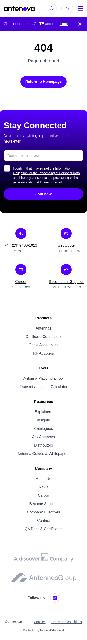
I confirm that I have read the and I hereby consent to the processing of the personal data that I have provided (46, 175)
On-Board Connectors (44, 337)
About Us (43, 479)
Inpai (64, 24)
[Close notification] (79, 23)
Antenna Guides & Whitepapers (43, 454)
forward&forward (52, 630)
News (43, 487)
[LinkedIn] (54, 598)
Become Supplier (43, 504)
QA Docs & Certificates (43, 529)
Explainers (43, 412)
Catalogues (43, 429)
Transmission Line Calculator (44, 387)
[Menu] (81, 8)
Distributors (43, 445)
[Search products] (52, 8)
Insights (43, 420)
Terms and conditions (66, 622)
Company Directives (43, 512)
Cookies (40, 622)
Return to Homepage (43, 82)
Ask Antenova (43, 437)
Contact (43, 520)
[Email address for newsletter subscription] (43, 155)
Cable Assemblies (43, 345)
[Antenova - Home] (19, 8)
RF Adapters (43, 353)
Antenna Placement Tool (43, 378)
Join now (43, 194)
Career (43, 495)
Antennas (44, 328)
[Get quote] (67, 8)
